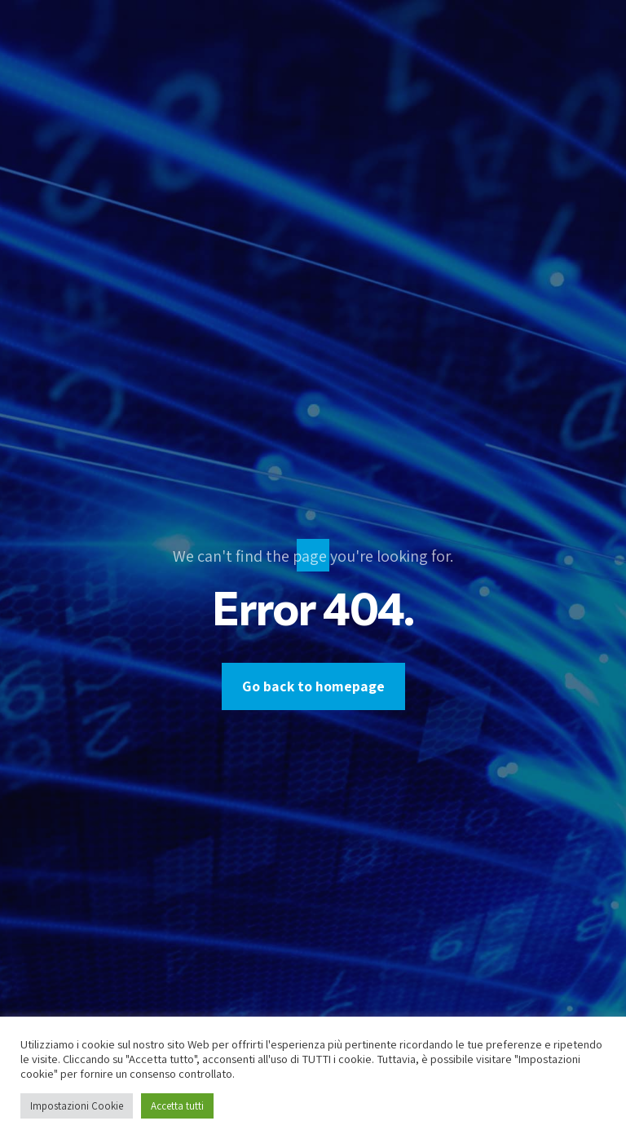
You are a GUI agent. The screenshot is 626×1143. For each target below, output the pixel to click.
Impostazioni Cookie (76, 1106)
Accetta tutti (177, 1106)
